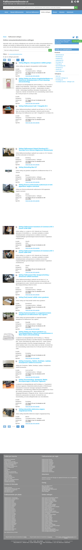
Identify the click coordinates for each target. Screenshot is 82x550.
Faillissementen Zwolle (9, 530)
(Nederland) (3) (60, 54)
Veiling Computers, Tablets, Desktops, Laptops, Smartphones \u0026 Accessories (35, 361)
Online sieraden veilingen (47, 523)
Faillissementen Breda (9, 507)
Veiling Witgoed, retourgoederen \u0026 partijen (35, 63)
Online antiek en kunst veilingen (48, 498)
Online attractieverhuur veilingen (49, 500)
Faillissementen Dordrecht (9, 510)
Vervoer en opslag (8, 478)
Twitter (25, 537)
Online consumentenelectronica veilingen (50, 506)
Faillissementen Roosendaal (10, 523)
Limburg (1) (59, 64)
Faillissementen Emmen (9, 512)
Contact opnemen (8, 487)
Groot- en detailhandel (9, 467)
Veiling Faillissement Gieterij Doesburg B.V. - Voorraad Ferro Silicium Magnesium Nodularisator (36, 149)
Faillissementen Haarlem (9, 515)
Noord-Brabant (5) (60, 65)
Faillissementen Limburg (47, 465)
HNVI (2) (58, 76)
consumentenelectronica (15, 54)
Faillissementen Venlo (9, 527)
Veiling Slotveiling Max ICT (28, 167)
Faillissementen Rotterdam (10, 524)
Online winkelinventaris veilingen (49, 528)
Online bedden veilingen (47, 503)
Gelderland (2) (59, 60)
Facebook (50, 537)
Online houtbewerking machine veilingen (50, 512)
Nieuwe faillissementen (17, 12)
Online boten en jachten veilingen (49, 504)
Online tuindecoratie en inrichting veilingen (51, 525)
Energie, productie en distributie (11, 462)
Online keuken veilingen (47, 515)
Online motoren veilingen (47, 520)
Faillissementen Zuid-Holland (48, 471)
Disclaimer (47, 541)
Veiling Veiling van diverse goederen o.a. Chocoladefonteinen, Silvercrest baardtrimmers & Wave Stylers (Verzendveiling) (36, 333)
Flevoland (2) (59, 56)
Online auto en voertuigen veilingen (49, 501)
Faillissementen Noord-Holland (48, 467)
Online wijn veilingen (46, 527)
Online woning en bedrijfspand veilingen (50, 530)
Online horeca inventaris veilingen (49, 511)
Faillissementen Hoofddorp (10, 520)
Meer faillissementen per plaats (11, 532)
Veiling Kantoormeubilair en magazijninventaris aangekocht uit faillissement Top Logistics (35, 313)
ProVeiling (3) (59, 79)
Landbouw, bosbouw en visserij (11, 472)
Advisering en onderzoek (9, 459)
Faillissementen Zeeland (47, 470)
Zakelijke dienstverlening (9, 481)
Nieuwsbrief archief (8, 492)
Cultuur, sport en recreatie (9, 461)
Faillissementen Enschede (10, 513)
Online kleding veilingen (47, 516)
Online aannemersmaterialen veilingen (50, 497)
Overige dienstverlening (9, 477)
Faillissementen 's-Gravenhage (11, 497)
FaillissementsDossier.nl (15, 1)
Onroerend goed (7, 475)
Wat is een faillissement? (47, 485)
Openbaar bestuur (8, 476)
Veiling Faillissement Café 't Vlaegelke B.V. (33, 106)
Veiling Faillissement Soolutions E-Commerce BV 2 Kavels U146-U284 (36, 227)
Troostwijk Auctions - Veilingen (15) (65, 81)
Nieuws (55, 12)
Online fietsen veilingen (47, 507)
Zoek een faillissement (32, 12)
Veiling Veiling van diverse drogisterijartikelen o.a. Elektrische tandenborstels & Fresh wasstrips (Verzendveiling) (36, 80)
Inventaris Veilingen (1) (62, 78)
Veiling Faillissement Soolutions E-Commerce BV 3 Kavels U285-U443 (36, 251)
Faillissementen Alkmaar (9, 500)
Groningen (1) (59, 62)
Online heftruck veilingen (47, 510)
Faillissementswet (45, 486)
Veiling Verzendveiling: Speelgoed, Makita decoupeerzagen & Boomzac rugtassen (33, 380)
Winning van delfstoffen (9, 480)
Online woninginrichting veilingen (49, 531)
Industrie (6, 470)
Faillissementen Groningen (47, 464)
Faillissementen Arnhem (9, 506)
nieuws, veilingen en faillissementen (66, 537)
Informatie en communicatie (10, 471)
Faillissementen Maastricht (10, 521)
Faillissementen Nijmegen (9, 522)
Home (6, 12)
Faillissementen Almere (9, 502)
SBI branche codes (46, 490)
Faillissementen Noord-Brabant (48, 466)
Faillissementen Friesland (47, 461)
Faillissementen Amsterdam (10, 504)
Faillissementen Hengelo (9, 517)
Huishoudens (7, 469)
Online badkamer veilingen (47, 502)
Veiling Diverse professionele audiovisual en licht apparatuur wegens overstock (35, 185)
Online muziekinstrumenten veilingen (49, 521)
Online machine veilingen (47, 517)
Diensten (61, 12)
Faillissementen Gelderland (47, 462)
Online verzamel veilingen (47, 526)
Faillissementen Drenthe (47, 459)
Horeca (5, 468)
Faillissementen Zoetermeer (10, 528)
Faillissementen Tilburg (9, 525)
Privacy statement (57, 541)
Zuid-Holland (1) (60, 71)
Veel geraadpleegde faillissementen (49, 489)
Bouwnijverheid (7, 460)
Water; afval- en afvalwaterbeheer (11, 479)
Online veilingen (45, 12)
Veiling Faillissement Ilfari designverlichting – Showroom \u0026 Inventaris (34, 275)
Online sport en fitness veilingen (48, 524)
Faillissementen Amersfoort (10, 503)
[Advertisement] (28, 136)
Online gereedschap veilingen (48, 508)
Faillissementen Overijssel (47, 468)
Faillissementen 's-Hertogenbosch (11, 498)
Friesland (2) (59, 58)
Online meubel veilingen (47, 518)
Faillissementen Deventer (9, 508)
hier (55, 477)
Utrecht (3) (58, 69)
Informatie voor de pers (9, 490)
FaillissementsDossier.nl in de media (12, 488)
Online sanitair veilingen (47, 522)
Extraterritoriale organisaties (10, 464)
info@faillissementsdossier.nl (18, 541)
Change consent (68, 541)
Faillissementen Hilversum (10, 518)
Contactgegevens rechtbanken (10, 489)
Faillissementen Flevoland (47, 460)
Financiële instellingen (9, 465)
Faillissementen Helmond (9, 516)
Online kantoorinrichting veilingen (49, 514)
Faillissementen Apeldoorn (10, 505)
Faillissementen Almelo (9, 501)
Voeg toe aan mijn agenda (32, 76)
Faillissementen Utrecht (47, 469)
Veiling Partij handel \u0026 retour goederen (34, 297)
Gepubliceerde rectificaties (47, 488)
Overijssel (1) (59, 67)
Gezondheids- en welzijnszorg (10, 466)
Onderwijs (6, 474)
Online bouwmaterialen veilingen (49, 505)
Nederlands (70, 12)
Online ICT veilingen (46, 513)
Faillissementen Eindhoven (10, 511)
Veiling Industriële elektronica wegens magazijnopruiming (32, 410)
